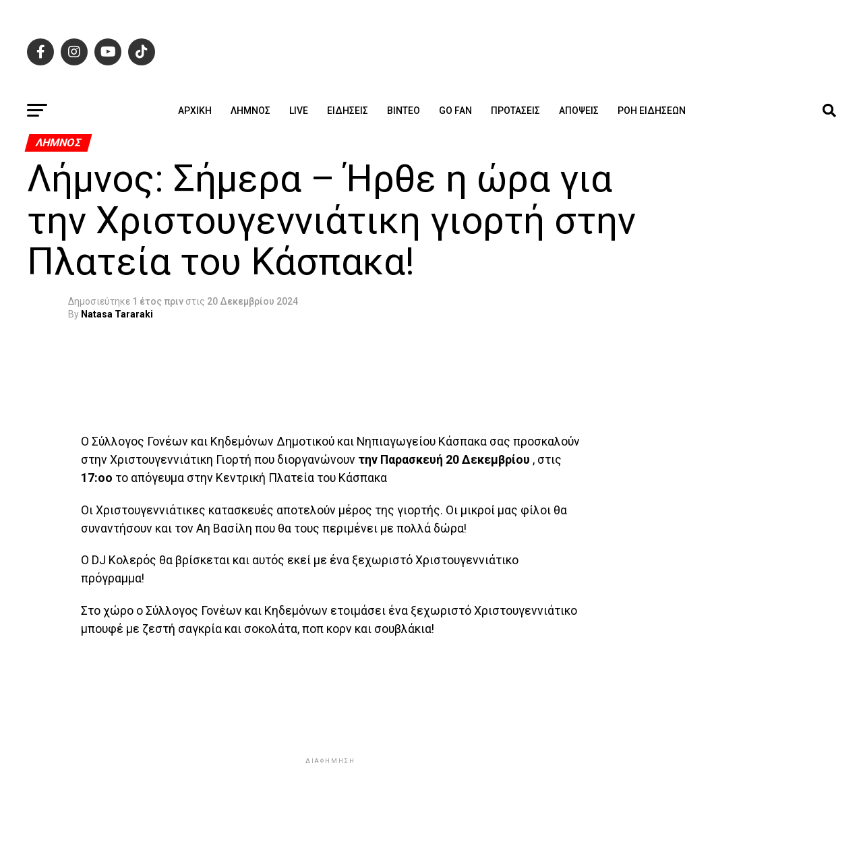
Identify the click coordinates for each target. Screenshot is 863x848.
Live (298, 110)
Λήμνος (250, 110)
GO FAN (455, 110)
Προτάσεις (515, 110)
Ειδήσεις (347, 110)
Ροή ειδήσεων (652, 110)
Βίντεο (403, 110)
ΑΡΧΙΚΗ (195, 110)
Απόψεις (579, 110)
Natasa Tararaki (117, 314)
